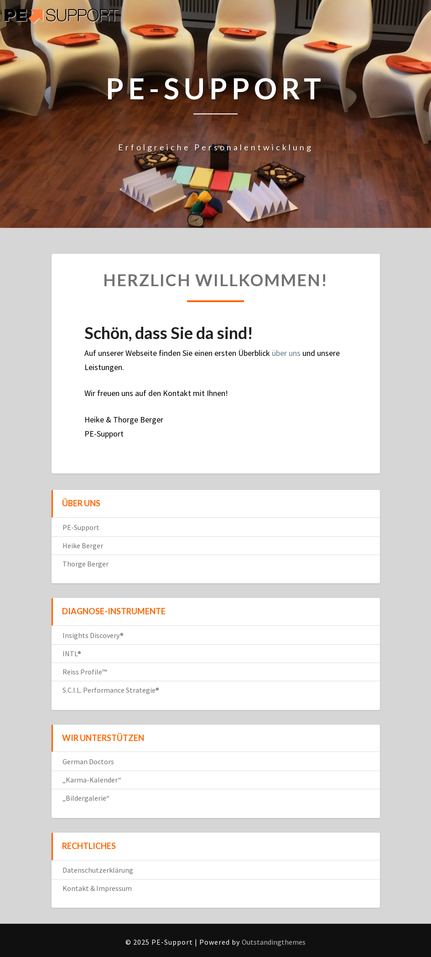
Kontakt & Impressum (97, 888)
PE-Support (80, 527)
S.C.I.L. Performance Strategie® (110, 690)
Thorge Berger (85, 563)
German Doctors (88, 761)
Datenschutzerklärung (97, 870)
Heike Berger (82, 545)
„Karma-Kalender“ (91, 779)
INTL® (71, 653)
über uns (286, 353)
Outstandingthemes (274, 942)
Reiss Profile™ (84, 671)
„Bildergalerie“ (85, 798)
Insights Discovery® (93, 635)
